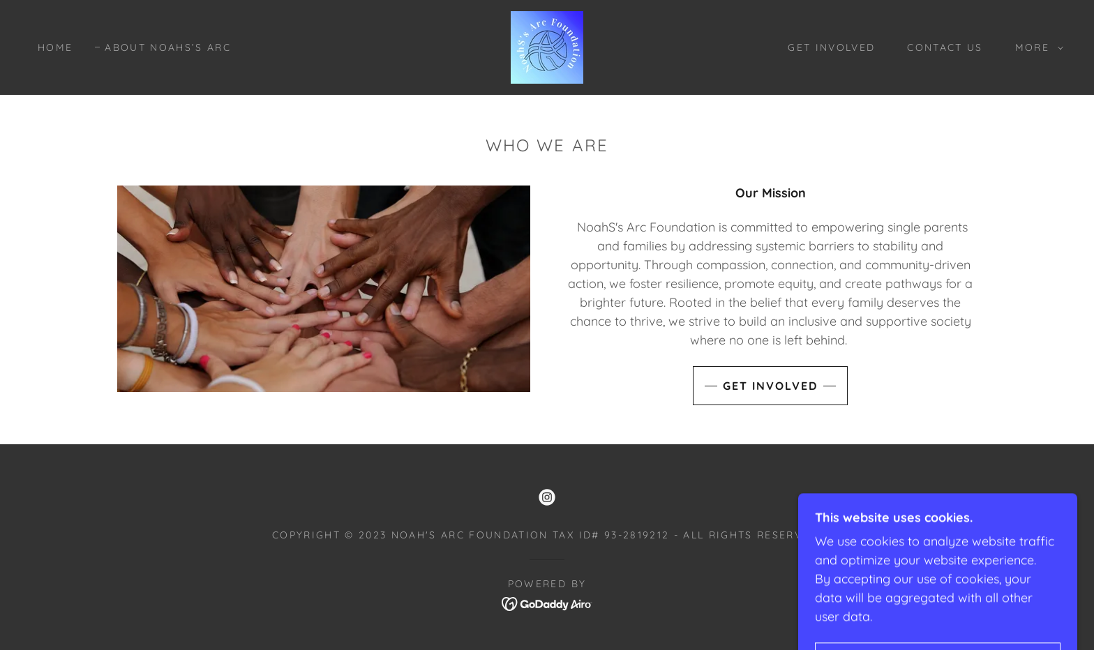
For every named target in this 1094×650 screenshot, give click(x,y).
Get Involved (770, 386)
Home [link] (55, 47)
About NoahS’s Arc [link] (168, 47)
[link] (547, 46)
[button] (1035, 47)
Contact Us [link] (944, 47)
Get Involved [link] (831, 47)
